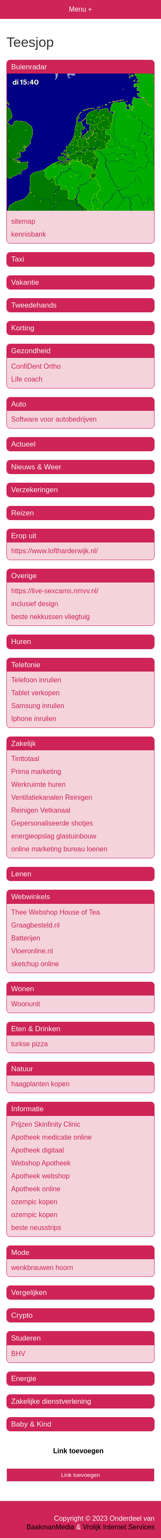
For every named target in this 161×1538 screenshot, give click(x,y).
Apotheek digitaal (37, 1150)
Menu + (80, 9)
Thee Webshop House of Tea (55, 912)
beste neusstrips (36, 1227)
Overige (24, 576)
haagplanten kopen (40, 1084)
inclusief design (34, 603)
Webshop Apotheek (40, 1163)
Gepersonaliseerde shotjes (52, 823)
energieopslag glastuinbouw (53, 836)
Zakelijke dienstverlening (51, 1401)
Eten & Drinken (35, 1029)
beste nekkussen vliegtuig (50, 616)
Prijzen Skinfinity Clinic (45, 1124)
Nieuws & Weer (36, 467)
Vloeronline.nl (32, 951)
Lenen (21, 874)
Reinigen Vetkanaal (40, 810)
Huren (21, 642)
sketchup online (35, 964)
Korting (22, 328)
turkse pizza (29, 1044)
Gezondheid (31, 351)
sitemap (23, 221)
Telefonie (25, 665)
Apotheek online (36, 1189)
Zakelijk (23, 744)
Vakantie (25, 282)
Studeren (26, 1338)
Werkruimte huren (38, 784)
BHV (18, 1353)
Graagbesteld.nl (35, 925)
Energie (23, 1379)
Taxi (17, 259)
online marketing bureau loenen (59, 849)
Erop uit (23, 536)
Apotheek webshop (40, 1176)
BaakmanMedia (50, 1527)
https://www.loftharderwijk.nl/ (54, 551)
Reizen (22, 513)
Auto (18, 404)
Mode (20, 1252)
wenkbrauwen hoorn (42, 1267)
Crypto (22, 1315)
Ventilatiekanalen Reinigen (51, 797)
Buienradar (29, 67)
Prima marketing (36, 771)
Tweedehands (34, 305)
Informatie (27, 1109)
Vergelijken (29, 1292)
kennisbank (28, 234)
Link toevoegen (78, 1451)
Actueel (23, 444)
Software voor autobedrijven (54, 419)
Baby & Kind (31, 1424)
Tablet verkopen (35, 693)
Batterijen (25, 938)
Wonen (22, 989)
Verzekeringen (34, 490)
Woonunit (25, 1004)
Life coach (27, 379)
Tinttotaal (25, 758)
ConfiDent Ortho (36, 366)
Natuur (22, 1069)
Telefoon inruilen (36, 680)
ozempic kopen (34, 1201)
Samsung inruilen (37, 705)
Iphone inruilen (33, 718)
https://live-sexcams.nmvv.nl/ (54, 591)
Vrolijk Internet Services (119, 1527)
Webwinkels (30, 897)
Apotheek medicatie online (51, 1137)
